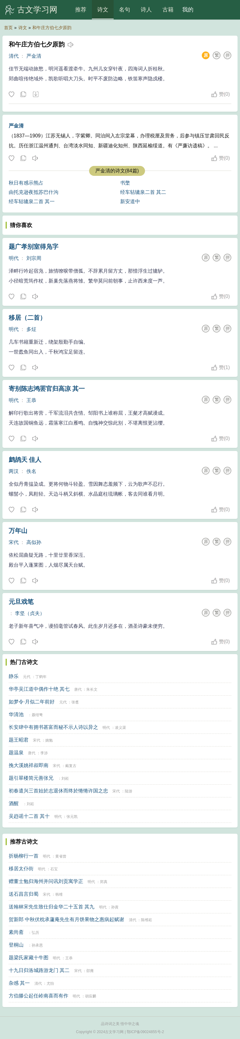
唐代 (78, 689)
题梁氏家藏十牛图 (28, 957)
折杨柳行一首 (23, 855)
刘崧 (65, 778)
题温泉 (16, 752)
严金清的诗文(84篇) (117, 170)
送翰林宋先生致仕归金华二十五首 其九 (51, 906)
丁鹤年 (41, 677)
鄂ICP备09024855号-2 (145, 1032)
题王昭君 (19, 739)
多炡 (31, 329)
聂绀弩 (37, 715)
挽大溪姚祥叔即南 (28, 765)
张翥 (75, 702)
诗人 (146, 10)
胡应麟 (90, 996)
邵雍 (90, 971)
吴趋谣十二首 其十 (29, 816)
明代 (14, 258)
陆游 (128, 791)
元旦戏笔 (21, 601)
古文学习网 (37, 9)
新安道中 (130, 201)
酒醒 (14, 803)
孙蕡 (115, 907)
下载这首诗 (35, 94)
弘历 (35, 932)
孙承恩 (37, 945)
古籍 (168, 10)
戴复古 (70, 766)
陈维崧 (146, 920)
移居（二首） (27, 317)
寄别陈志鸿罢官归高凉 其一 (47, 388)
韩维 (59, 894)
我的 (187, 10)
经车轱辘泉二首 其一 (32, 201)
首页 (8, 27)
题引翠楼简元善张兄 (31, 778)
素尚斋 (16, 932)
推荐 (80, 10)
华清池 (16, 714)
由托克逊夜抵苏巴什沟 (33, 192)
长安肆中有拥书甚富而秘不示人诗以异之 (53, 727)
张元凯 (72, 816)
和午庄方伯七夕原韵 (51, 27)
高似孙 (33, 542)
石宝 (54, 869)
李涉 (44, 753)
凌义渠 (120, 727)
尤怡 (50, 983)
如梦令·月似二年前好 (32, 701)
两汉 (14, 471)
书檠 (125, 182)
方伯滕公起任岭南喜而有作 (38, 995)
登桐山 (16, 945)
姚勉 (49, 740)
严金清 (33, 56)
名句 (124, 10)
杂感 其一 (19, 983)
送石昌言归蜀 (23, 894)
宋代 (14, 542)
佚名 (31, 471)
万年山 (18, 530)
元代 (26, 677)
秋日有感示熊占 (26, 182)
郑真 (103, 882)
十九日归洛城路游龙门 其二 (39, 970)
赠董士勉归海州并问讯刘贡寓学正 (46, 881)
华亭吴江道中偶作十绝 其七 (39, 689)
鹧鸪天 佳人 (25, 459)
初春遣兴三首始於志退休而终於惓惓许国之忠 (58, 790)
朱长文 (91, 689)
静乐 (14, 676)
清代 (14, 56)
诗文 (102, 10)
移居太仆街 (21, 868)
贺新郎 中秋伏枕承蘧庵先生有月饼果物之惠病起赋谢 (66, 919)
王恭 (31, 400)
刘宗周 (33, 258)
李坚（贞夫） (30, 613)
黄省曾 (60, 856)
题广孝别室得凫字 (33, 246)
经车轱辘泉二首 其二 (143, 192)
